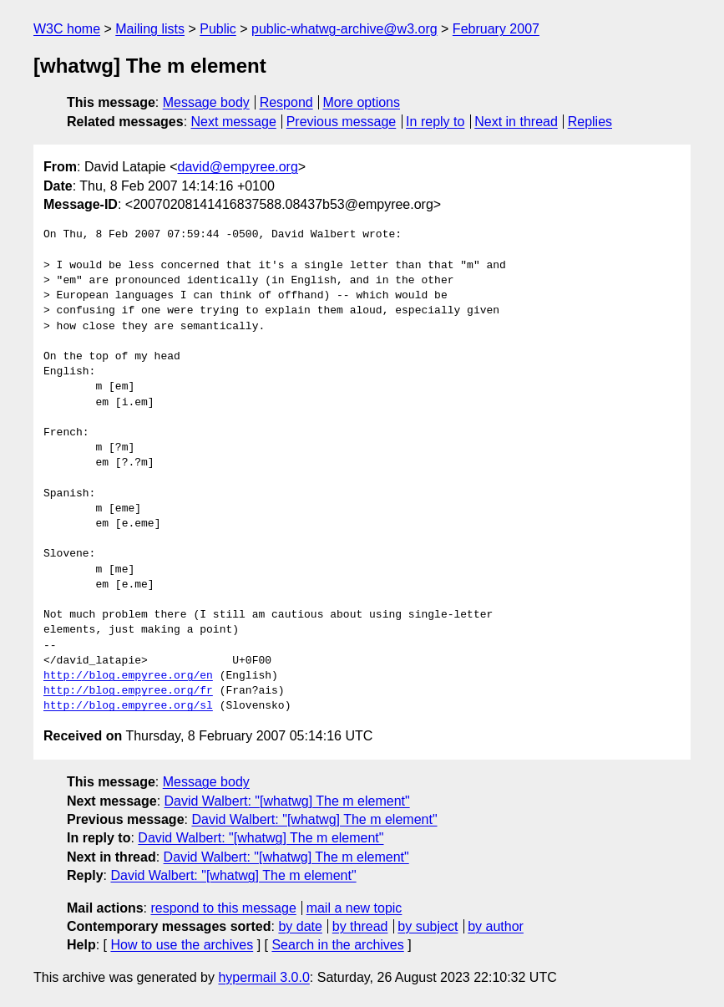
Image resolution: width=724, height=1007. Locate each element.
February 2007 (496, 29)
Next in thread (516, 121)
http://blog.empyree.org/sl (128, 706)
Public (218, 29)
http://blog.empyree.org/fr (128, 691)
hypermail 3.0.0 (263, 977)
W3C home (66, 29)
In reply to (435, 121)
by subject (427, 926)
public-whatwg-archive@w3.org (344, 29)
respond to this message (223, 908)
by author (496, 926)
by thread (360, 926)
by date (299, 926)
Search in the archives (337, 945)
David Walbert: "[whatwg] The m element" (287, 801)
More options (362, 102)
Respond (286, 102)
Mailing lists (150, 29)
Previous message (341, 121)
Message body (206, 102)
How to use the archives (181, 945)
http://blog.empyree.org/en (128, 676)
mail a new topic (354, 908)
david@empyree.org (238, 167)
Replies (590, 121)
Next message (233, 121)
